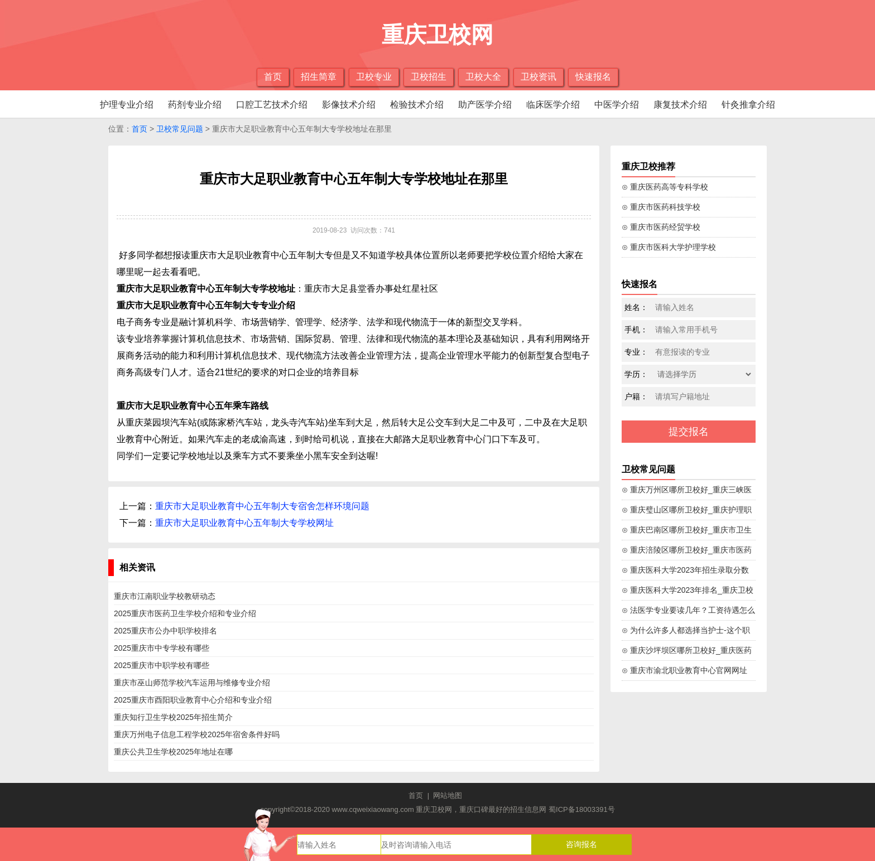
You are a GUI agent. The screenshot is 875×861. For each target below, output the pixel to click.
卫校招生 (428, 76)
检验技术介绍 (417, 104)
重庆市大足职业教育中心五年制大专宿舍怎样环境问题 (262, 506)
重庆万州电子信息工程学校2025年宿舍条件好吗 (197, 734)
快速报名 (593, 76)
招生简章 (318, 76)
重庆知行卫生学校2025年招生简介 (173, 717)
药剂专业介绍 (195, 104)
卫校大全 (483, 76)
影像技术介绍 (349, 104)
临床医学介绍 (553, 104)
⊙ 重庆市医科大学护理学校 (669, 247)
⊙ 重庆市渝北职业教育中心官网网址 (684, 670)
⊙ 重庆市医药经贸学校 (661, 226)
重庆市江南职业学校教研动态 (164, 596)
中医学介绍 (616, 104)
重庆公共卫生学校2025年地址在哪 (173, 751)
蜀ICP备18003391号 (582, 809)
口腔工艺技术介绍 (271, 104)
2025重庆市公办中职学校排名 (165, 630)
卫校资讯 (538, 76)
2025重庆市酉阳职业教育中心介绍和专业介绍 (193, 699)
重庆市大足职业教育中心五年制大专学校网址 (244, 523)
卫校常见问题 (179, 128)
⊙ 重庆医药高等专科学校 (665, 186)
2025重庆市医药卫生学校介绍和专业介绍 (185, 613)
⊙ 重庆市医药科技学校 (661, 206)
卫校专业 (374, 76)
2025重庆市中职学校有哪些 (161, 665)
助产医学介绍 (485, 104)
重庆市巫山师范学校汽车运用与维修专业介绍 (192, 682)
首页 (273, 76)
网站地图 (447, 795)
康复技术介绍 (680, 104)
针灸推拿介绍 (748, 104)
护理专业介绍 (126, 104)
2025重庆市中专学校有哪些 (161, 648)
